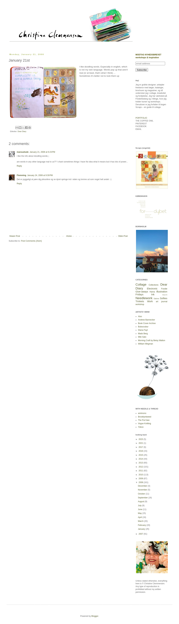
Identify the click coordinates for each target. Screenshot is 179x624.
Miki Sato (142, 337)
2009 (141, 478)
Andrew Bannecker (146, 320)
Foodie (164, 289)
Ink (152, 294)
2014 (141, 459)
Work (150, 301)
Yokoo (141, 427)
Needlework (144, 298)
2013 (141, 463)
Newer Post (15, 236)
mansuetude (23, 152)
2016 (141, 451)
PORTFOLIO (141, 118)
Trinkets (140, 301)
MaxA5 (164, 295)
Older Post (123, 236)
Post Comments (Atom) (31, 241)
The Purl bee (144, 420)
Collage (141, 284)
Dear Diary (22, 131)
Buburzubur (143, 327)
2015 (141, 455)
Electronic (152, 288)
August (141, 501)
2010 (141, 474)
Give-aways (142, 291)
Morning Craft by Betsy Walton (151, 340)
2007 (141, 534)
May (140, 513)
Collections (153, 285)
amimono (142, 413)
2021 (141, 443)
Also (140, 316)
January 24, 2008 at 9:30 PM (40, 175)
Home (69, 236)
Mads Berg (143, 333)
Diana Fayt (143, 330)
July (140, 505)
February (142, 525)
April (140, 517)
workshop (140, 304)
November (143, 490)
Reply (19, 166)
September (143, 497)
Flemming (21, 175)
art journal (161, 301)
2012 (141, 467)
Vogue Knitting (144, 423)
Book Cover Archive (147, 323)
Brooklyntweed (144, 417)
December (143, 486)
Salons (156, 298)
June (140, 509)
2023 (141, 439)
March (141, 521)
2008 (141, 482)
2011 (141, 470)
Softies (163, 298)
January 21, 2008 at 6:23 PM (42, 152)
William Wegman (145, 344)
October (142, 494)
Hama (152, 292)
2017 (141, 447)
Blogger (94, 616)
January (142, 529)
